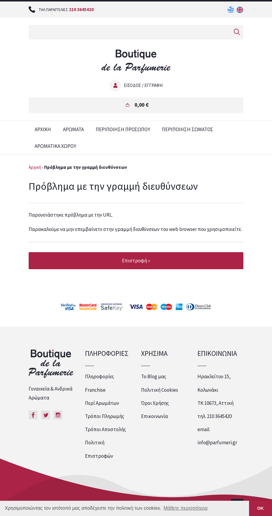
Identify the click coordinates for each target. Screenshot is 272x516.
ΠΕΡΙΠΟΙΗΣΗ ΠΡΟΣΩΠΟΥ (123, 129)
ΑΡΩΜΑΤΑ (73, 129)
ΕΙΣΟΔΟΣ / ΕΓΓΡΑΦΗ (143, 85)
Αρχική (35, 167)
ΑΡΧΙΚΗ (43, 129)
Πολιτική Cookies (159, 390)
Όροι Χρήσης (155, 403)
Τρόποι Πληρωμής (104, 416)
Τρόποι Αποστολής (105, 429)
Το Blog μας (153, 376)
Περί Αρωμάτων (102, 403)
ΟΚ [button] (260, 508)
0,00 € (142, 104)
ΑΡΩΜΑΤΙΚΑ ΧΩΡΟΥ (55, 146)
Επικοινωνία (154, 416)
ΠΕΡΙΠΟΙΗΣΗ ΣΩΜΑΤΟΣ (187, 129)
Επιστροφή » (136, 260)
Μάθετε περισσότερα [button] (185, 508)
